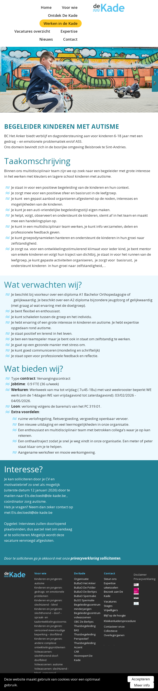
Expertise (69, 31)
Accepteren (141, 679)
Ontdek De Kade (63, 15)
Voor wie (70, 7)
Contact (70, 39)
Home (46, 7)
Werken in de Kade (61, 23)
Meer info (142, 685)
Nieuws (46, 39)
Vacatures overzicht (32, 31)
